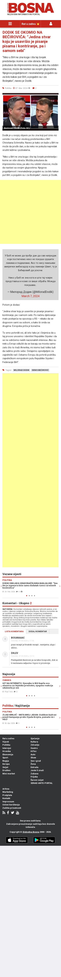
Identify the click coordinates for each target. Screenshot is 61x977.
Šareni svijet (37, 780)
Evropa (6, 764)
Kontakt (6, 798)
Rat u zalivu (8, 738)
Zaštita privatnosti (11, 808)
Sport (5, 757)
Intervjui (6, 748)
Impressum (8, 801)
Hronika (6, 751)
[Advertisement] (30, 212)
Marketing (7, 792)
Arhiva (5, 789)
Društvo (6, 770)
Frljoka (34, 776)
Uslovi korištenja (11, 804)
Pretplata (7, 795)
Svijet (5, 767)
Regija (5, 761)
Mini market (8, 773)
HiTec (34, 751)
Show (33, 757)
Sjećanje (35, 738)
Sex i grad (36, 761)
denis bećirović (40, 370)
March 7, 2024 (31, 296)
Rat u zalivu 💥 (31, 23)
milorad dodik (21, 370)
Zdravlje (35, 745)
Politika (6, 745)
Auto (33, 754)
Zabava (34, 773)
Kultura (34, 742)
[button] (55, 96)
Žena (33, 764)
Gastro (34, 748)
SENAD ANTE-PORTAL (42, 783)
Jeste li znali (37, 770)
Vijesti (5, 742)
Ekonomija (7, 754)
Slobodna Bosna (30, 832)
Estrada (34, 767)
